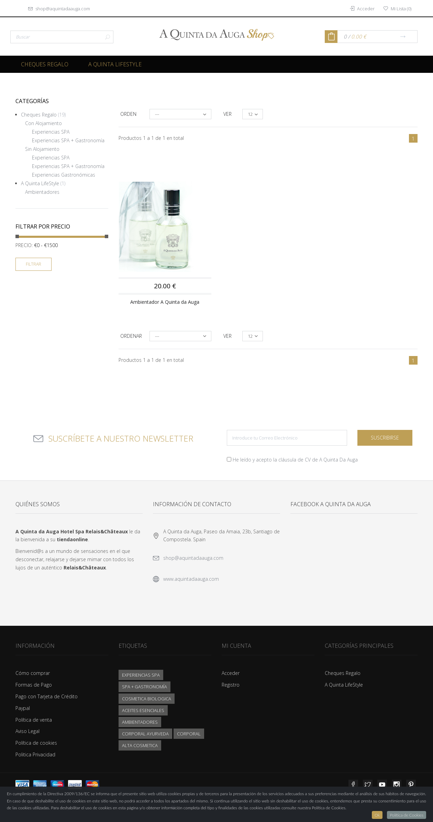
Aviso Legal (27, 731)
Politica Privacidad (35, 754)
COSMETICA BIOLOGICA (146, 699)
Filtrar (33, 264)
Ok (377, 815)
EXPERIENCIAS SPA (141, 675)
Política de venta (33, 720)
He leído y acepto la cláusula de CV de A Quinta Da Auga (295, 459)
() (397, 8)
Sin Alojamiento (42, 149)
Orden (128, 114)
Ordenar (131, 336)
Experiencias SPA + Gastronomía (68, 140)
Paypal (22, 708)
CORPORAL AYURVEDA (145, 734)
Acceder (231, 673)
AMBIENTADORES (140, 722)
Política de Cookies (406, 815)
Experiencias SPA (50, 132)
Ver (227, 114)
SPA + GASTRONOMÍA (144, 687)
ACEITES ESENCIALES (143, 710)
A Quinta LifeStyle (115, 64)
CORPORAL (189, 734)
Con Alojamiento (43, 123)
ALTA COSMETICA (140, 745)
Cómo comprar (32, 673)
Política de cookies (36, 743)
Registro (231, 684)
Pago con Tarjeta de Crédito (46, 696)
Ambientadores (42, 192)
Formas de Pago (33, 684)
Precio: (24, 245)
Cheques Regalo (44, 64)
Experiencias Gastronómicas (63, 174)
